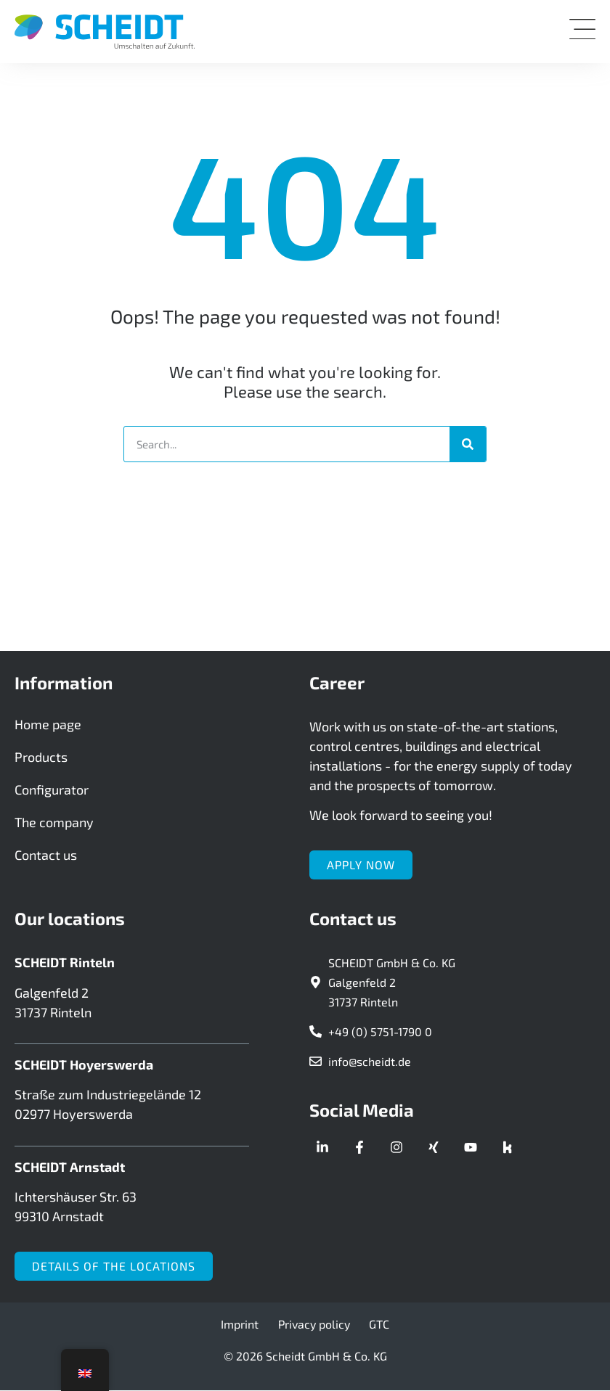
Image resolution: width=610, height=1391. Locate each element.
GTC (378, 1324)
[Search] (468, 444)
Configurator (52, 790)
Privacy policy (314, 1324)
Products (41, 757)
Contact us (46, 855)
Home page (48, 725)
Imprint (241, 1324)
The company (54, 823)
